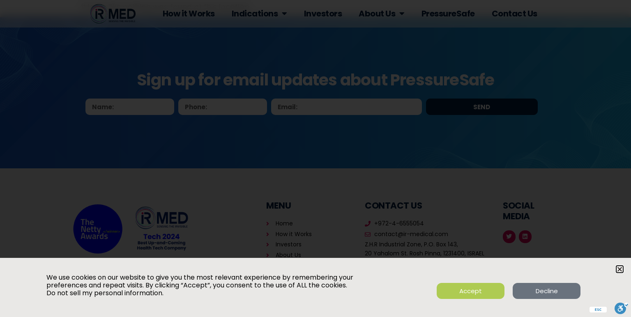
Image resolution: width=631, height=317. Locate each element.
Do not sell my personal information (104, 293)
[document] (315, 158)
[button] (620, 269)
